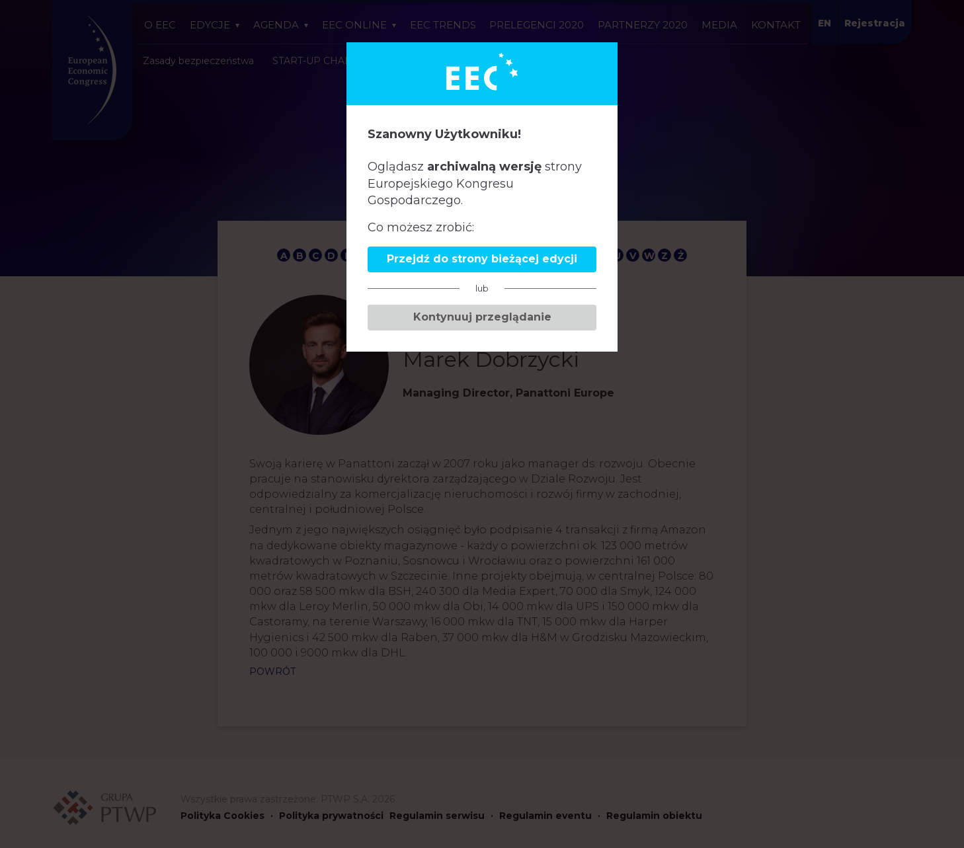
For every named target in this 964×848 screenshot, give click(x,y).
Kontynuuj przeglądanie (482, 317)
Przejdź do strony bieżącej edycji (482, 258)
